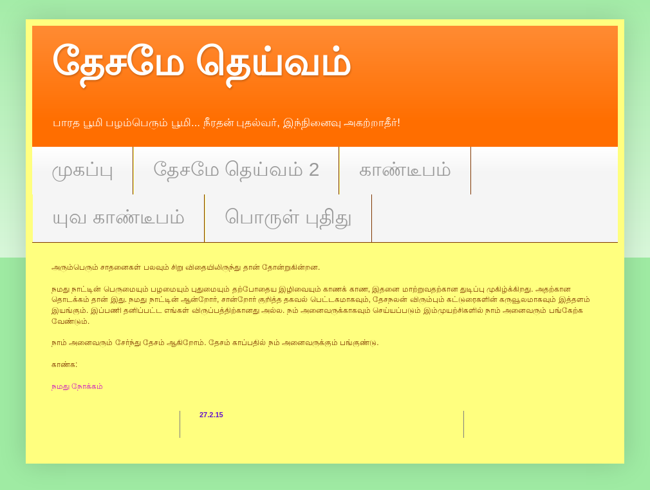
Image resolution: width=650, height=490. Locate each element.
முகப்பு (82, 169)
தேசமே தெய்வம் (201, 62)
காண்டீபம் (405, 169)
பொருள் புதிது (288, 216)
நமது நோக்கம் (77, 386)
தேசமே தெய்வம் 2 (236, 169)
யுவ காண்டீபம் (118, 216)
